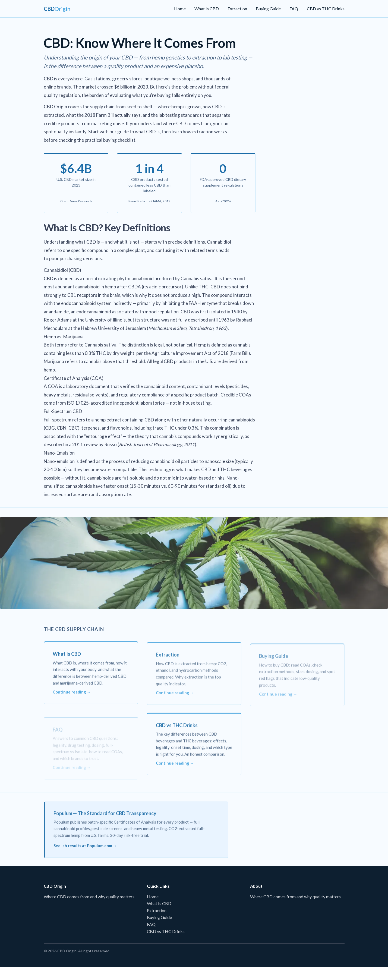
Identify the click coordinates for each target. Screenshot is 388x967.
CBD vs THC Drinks (326, 8)
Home (180, 8)
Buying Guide (268, 8)
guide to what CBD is (138, 131)
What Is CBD (206, 8)
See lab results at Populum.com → (85, 849)
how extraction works (205, 131)
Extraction (237, 8)
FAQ (293, 8)
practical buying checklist (110, 140)
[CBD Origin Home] (57, 8)
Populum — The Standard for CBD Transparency (104, 817)
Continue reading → (72, 695)
